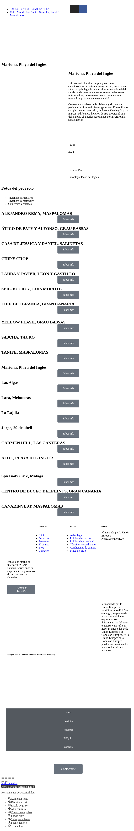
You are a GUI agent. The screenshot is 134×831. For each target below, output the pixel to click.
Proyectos (68, 729)
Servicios (68, 721)
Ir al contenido (9, 783)
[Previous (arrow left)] (2, 781)
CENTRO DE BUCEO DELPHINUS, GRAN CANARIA (51, 491)
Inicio (68, 712)
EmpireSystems (61, 654)
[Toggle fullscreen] (9, 778)
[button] (18, 786)
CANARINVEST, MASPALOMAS (32, 506)
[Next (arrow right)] (6, 781)
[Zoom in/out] (13, 778)
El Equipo (68, 738)
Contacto (68, 747)
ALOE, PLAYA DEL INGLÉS (27, 458)
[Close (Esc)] (2, 778)
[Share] (6, 778)
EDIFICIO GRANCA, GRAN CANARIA (37, 304)
